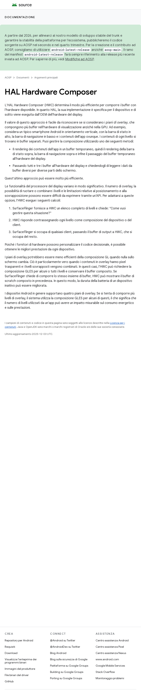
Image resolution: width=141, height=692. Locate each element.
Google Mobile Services (110, 665)
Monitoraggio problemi (110, 678)
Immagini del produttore (20, 669)
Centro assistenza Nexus (111, 653)
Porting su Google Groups (66, 678)
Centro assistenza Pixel (110, 646)
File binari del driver (17, 675)
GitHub (9, 681)
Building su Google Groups (66, 672)
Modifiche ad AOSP (79, 59)
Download (11, 653)
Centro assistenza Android (112, 640)
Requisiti (10, 646)
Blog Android (58, 653)
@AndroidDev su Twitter (65, 646)
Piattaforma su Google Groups (69, 665)
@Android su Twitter (62, 640)
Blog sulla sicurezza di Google (68, 659)
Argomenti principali (46, 77)
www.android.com (107, 659)
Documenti (22, 77)
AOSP (8, 77)
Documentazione (20, 17)
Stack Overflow (105, 672)
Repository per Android (19, 640)
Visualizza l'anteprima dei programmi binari (21, 661)
